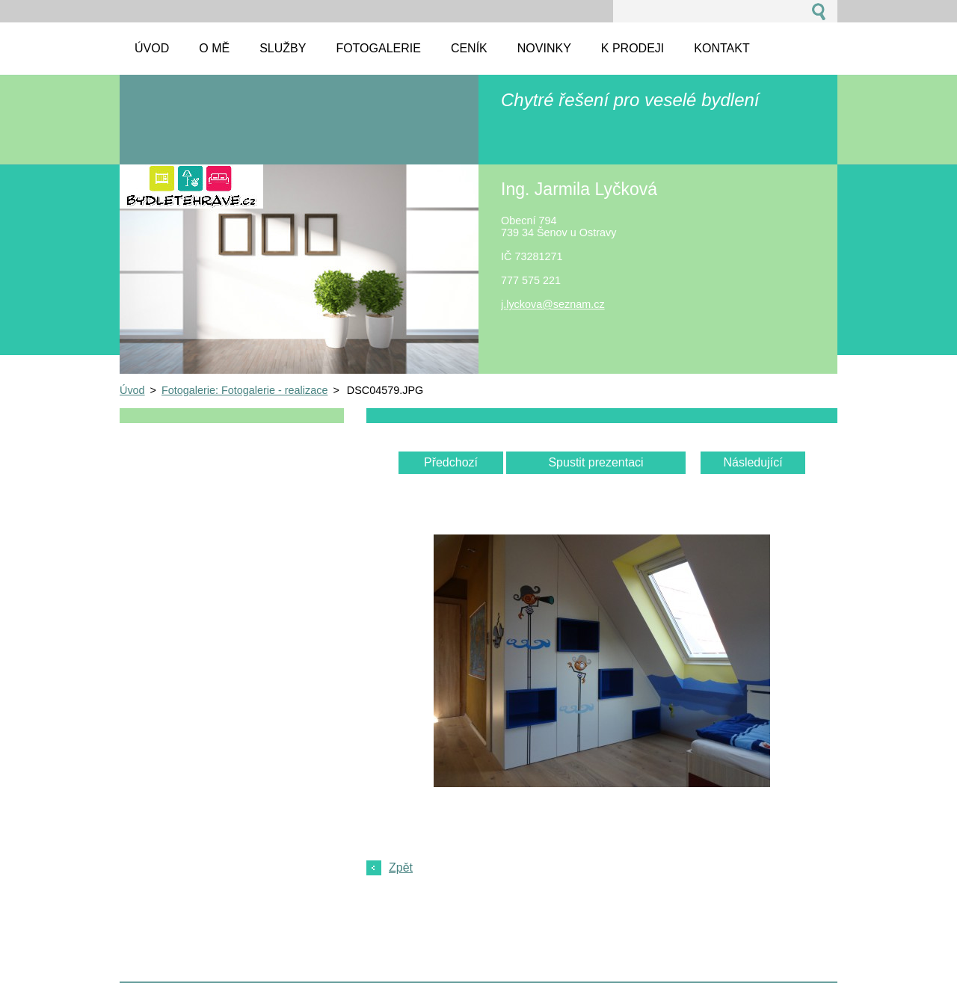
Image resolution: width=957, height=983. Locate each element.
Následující (752, 462)
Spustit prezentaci (595, 462)
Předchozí (451, 462)
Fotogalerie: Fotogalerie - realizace (244, 390)
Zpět (401, 867)
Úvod (132, 390)
